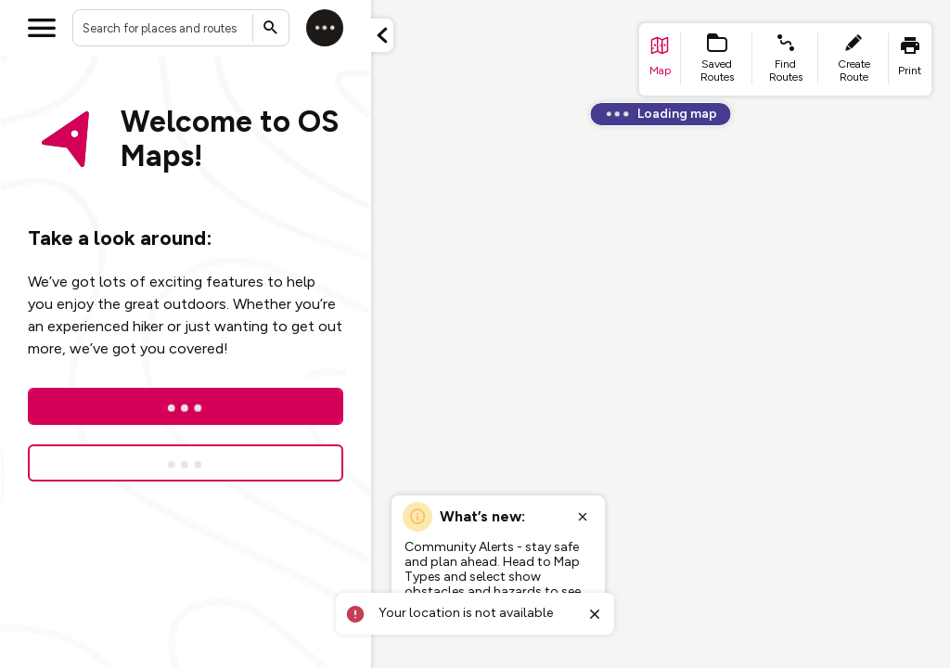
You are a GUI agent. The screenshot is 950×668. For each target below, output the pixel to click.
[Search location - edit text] (180, 27)
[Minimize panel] (382, 35)
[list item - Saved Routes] (717, 59)
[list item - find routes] (785, 59)
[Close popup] (582, 516)
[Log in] (324, 27)
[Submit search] (270, 28)
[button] (382, 35)
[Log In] (185, 406)
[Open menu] (41, 27)
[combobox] (180, 27)
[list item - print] (910, 59)
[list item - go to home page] (660, 59)
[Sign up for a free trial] (185, 463)
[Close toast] (595, 614)
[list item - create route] (853, 59)
